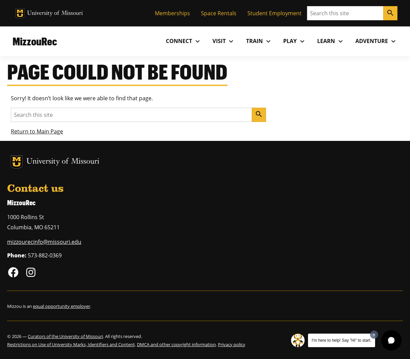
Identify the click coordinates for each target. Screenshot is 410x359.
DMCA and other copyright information (176, 344)
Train (259, 41)
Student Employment (274, 13)
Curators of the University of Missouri (65, 336)
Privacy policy (231, 344)
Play (294, 41)
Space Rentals (219, 13)
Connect (184, 41)
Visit (223, 41)
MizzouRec (35, 41)
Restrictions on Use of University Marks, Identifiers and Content (71, 344)
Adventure (376, 41)
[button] (391, 340)
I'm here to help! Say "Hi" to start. (341, 340)
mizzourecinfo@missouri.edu (44, 242)
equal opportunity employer (61, 306)
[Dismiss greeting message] (374, 335)
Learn (331, 41)
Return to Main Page (37, 131)
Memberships (172, 13)
